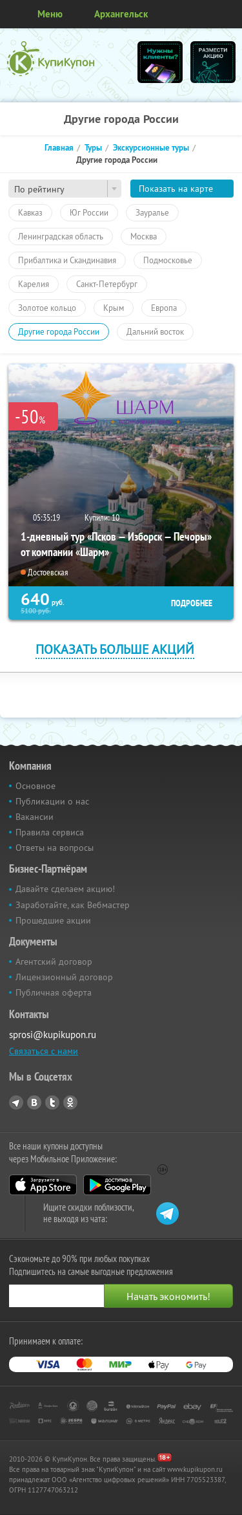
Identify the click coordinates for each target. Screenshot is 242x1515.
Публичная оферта (53, 992)
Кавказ (30, 212)
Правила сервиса (49, 832)
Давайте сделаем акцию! (65, 889)
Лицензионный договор (64, 977)
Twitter (52, 1102)
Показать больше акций (114, 649)
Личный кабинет (228, 14)
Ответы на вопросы (54, 847)
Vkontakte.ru (34, 1102)
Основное (35, 786)
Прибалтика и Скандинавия (67, 260)
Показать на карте (176, 188)
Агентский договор (53, 961)
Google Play (117, 1185)
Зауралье (152, 212)
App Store (43, 1185)
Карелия (33, 284)
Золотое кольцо (47, 307)
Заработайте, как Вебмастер (72, 905)
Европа (164, 307)
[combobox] (64, 189)
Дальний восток (155, 331)
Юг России (89, 212)
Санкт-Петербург (106, 284)
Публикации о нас (52, 801)
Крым (113, 307)
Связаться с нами (43, 1051)
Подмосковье (167, 260)
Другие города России (58, 331)
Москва (143, 236)
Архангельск (121, 14)
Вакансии (34, 817)
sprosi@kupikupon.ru (52, 1034)
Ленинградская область (60, 236)
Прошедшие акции (53, 920)
